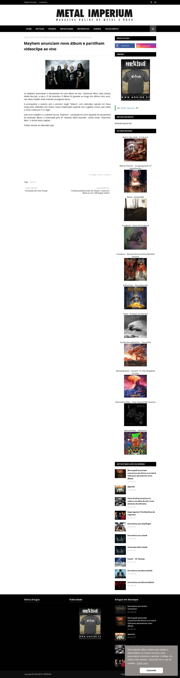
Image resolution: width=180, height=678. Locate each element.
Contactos (43, 2)
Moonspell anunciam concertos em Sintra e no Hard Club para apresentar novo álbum (142, 474)
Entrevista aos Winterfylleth (141, 582)
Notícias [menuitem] (40, 29)
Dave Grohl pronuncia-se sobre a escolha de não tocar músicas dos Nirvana (141, 501)
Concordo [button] (151, 670)
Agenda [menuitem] (97, 29)
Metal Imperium (128, 108)
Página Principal (30, 2)
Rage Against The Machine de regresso (141, 513)
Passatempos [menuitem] (112, 29)
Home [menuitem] (29, 29)
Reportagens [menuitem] (66, 29)
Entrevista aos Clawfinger (139, 523)
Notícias (38, 37)
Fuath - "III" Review (136, 559)
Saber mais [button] (142, 663)
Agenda (131, 486)
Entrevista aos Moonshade (140, 570)
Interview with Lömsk (137, 547)
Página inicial (29, 37)
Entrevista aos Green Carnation (137, 607)
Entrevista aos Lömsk (137, 535)
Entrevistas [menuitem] (83, 29)
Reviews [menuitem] (52, 29)
